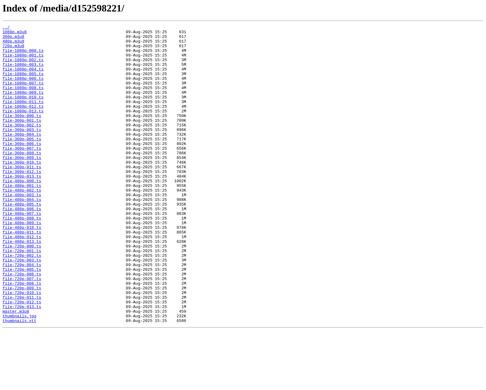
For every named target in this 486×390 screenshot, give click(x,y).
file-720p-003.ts (21, 307)
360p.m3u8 (13, 39)
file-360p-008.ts (21, 179)
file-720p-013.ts (21, 363)
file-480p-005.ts (21, 240)
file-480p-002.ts (21, 223)
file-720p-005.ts (21, 318)
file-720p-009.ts (21, 341)
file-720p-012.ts (21, 358)
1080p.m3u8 (14, 33)
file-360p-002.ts (21, 145)
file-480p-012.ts (21, 279)
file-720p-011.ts (21, 352)
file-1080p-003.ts (23, 72)
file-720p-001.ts (21, 296)
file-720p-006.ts (21, 324)
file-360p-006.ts (21, 167)
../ (6, 28)
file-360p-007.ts (21, 173)
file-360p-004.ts (21, 156)
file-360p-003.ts (21, 151)
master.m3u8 (15, 369)
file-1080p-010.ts (23, 112)
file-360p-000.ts (21, 134)
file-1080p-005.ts (23, 84)
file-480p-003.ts (21, 229)
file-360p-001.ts (21, 140)
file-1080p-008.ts (23, 100)
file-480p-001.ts (21, 218)
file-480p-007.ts (21, 251)
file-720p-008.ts (21, 335)
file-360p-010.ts (21, 190)
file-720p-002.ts (21, 302)
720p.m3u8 (13, 50)
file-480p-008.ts (21, 257)
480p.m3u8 (13, 45)
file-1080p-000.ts (23, 56)
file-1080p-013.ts (23, 128)
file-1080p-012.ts (23, 123)
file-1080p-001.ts (23, 61)
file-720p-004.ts (21, 313)
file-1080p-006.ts (23, 89)
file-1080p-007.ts (23, 95)
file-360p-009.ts (21, 184)
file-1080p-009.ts (23, 106)
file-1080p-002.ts (23, 67)
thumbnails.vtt (19, 380)
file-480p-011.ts (21, 274)
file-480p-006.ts (21, 246)
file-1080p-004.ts (23, 78)
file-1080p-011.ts (23, 117)
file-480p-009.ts (21, 262)
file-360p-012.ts (21, 201)
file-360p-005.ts (21, 162)
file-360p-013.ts (21, 207)
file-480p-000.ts (21, 212)
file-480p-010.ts (21, 268)
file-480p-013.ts (21, 285)
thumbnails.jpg (19, 374)
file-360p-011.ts (21, 195)
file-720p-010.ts (21, 346)
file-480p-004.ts (21, 235)
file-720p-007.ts (21, 330)
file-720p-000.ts (21, 290)
